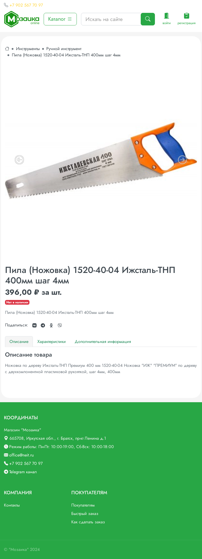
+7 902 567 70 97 (26, 5)
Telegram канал (23, 472)
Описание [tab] (18, 341)
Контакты (12, 505)
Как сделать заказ (88, 522)
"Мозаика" (19, 549)
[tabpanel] (101, 363)
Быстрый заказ (84, 513)
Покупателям (83, 505)
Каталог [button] (60, 19)
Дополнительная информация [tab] (103, 341)
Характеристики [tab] (51, 341)
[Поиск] (148, 19)
